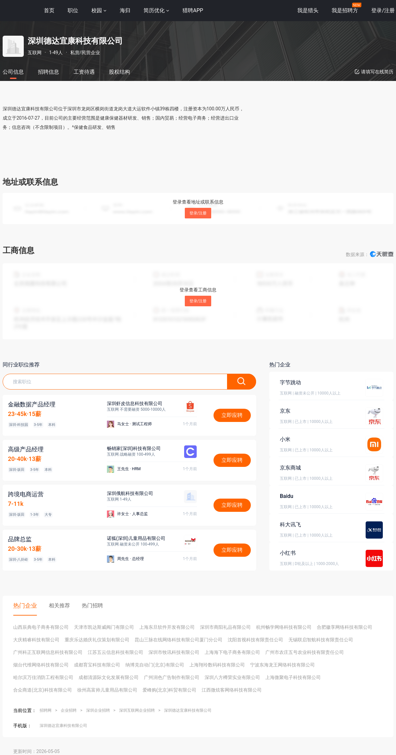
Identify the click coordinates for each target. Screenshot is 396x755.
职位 (73, 10)
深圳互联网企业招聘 (137, 710)
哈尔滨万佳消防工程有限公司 (43, 677)
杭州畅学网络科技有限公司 (284, 627)
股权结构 (119, 72)
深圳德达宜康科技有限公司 (188, 710)
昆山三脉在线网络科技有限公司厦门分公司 (178, 639)
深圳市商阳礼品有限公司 (225, 627)
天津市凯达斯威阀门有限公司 (104, 627)
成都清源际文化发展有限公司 (109, 677)
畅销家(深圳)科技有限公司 (134, 448)
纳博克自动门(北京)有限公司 (154, 664)
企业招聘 (69, 710)
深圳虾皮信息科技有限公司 (134, 403)
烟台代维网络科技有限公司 (41, 664)
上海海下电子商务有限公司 (232, 652)
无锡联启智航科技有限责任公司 (320, 639)
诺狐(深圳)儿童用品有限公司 (136, 538)
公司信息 (13, 72)
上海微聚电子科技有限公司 (293, 677)
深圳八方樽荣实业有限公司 (232, 677)
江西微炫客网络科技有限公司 (232, 690)
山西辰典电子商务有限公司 (41, 627)
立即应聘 (232, 415)
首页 (49, 10)
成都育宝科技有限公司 (97, 664)
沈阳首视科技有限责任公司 (255, 639)
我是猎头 (307, 10)
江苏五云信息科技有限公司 (115, 652)
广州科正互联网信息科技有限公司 (47, 652)
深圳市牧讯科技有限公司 (173, 652)
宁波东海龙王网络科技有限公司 (282, 664)
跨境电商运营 (26, 494)
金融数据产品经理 (31, 404)
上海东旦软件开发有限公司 (167, 627)
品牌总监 (20, 539)
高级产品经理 (26, 449)
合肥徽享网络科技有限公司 (344, 627)
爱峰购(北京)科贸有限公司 (170, 690)
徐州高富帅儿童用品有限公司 (107, 690)
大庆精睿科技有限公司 (36, 639)
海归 (125, 10)
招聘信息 (48, 72)
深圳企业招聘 (98, 710)
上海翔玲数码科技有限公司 (217, 664)
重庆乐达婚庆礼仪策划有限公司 (97, 639)
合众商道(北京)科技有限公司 (42, 690)
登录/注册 (198, 213)
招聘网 (45, 710)
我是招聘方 (345, 10)
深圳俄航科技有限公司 (130, 493)
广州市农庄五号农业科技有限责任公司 (304, 652)
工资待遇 (84, 72)
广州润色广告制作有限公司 (171, 677)
